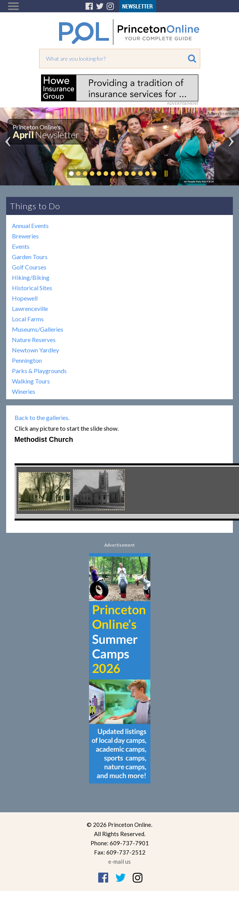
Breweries (25, 236)
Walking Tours (31, 381)
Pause (165, 173)
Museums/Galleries (37, 329)
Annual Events (30, 225)
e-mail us (119, 861)
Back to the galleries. (42, 417)
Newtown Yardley (35, 350)
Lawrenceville (30, 308)
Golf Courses (29, 267)
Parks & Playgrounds (39, 370)
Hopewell (25, 298)
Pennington (27, 360)
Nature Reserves (34, 339)
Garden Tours (30, 256)
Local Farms (28, 318)
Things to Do (35, 206)
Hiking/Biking (30, 277)
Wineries (23, 391)
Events (21, 246)
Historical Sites (32, 287)
